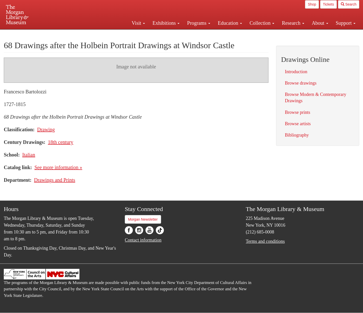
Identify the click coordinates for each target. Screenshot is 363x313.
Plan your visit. (121, 34)
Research (293, 23)
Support (345, 23)
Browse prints (297, 112)
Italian (28, 155)
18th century (60, 142)
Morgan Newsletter (143, 219)
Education (230, 23)
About (320, 23)
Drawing (46, 129)
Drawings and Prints (54, 180)
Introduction (296, 71)
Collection (262, 23)
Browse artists (298, 123)
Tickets (328, 4)
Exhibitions (166, 23)
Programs (198, 23)
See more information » (58, 167)
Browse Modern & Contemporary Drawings (315, 97)
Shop (312, 4)
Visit (138, 23)
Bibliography (297, 135)
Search (348, 4)
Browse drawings (300, 83)
